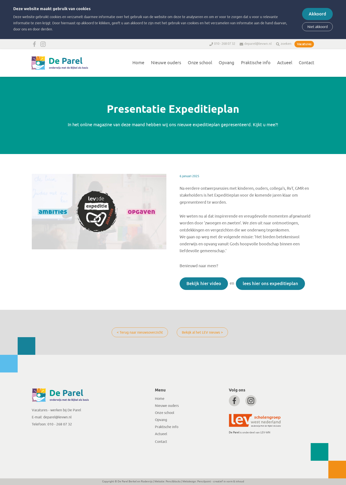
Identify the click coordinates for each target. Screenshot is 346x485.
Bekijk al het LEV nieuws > (202, 332)
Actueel (284, 63)
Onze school (200, 63)
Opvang (226, 63)
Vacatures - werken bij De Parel (56, 410)
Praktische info (256, 63)
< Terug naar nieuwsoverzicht (140, 332)
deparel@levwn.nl (258, 44)
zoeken (286, 44)
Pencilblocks (173, 481)
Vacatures (304, 44)
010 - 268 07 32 (224, 44)
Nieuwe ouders (166, 63)
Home (138, 63)
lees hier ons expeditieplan (270, 283)
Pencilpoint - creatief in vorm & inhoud (220, 481)
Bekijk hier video (203, 283)
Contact (306, 63)
